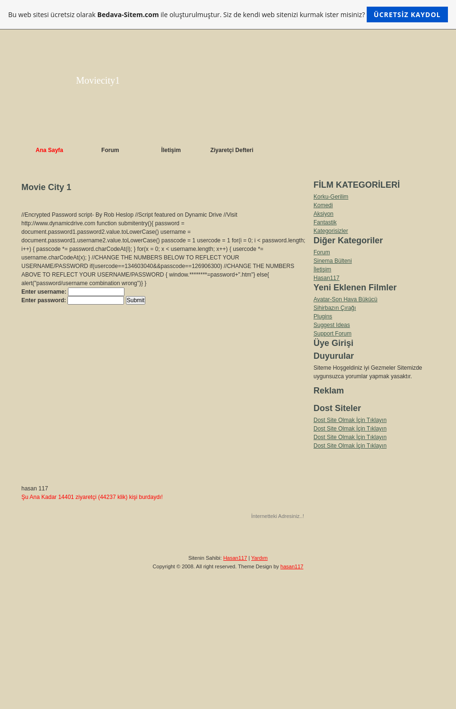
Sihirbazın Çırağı (335, 308)
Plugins (323, 316)
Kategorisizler (331, 231)
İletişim (170, 150)
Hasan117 (327, 278)
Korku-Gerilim (331, 196)
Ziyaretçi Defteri (232, 150)
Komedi (323, 205)
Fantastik (325, 222)
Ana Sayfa (49, 150)
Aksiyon (323, 214)
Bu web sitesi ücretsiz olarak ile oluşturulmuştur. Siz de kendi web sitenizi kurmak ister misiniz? (227, 14)
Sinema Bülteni (333, 261)
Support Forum (333, 333)
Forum (110, 150)
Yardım (259, 558)
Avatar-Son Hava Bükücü (346, 299)
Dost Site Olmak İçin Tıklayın (350, 420)
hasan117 (291, 566)
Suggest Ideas (332, 325)
